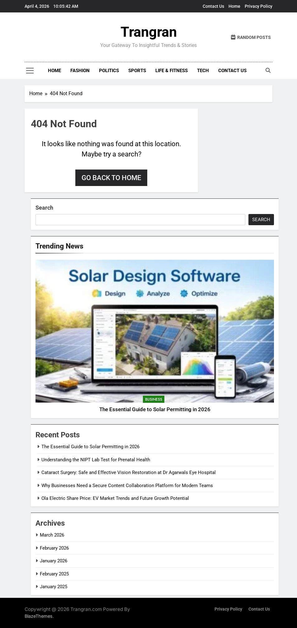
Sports (137, 70)
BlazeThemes (39, 616)
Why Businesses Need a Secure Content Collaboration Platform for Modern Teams (127, 485)
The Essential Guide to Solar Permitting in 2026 (154, 409)
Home (234, 6)
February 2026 (54, 548)
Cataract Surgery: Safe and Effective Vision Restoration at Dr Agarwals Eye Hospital (128, 472)
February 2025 (54, 574)
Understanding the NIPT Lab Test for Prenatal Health (95, 460)
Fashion (80, 70)
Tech (203, 70)
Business (153, 399)
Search (44, 207)
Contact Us (213, 6)
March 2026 (52, 535)
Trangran (148, 32)
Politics (109, 70)
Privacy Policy (258, 6)
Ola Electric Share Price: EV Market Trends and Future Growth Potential (115, 498)
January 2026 (53, 561)
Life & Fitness (171, 70)
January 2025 (53, 586)
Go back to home (111, 178)
